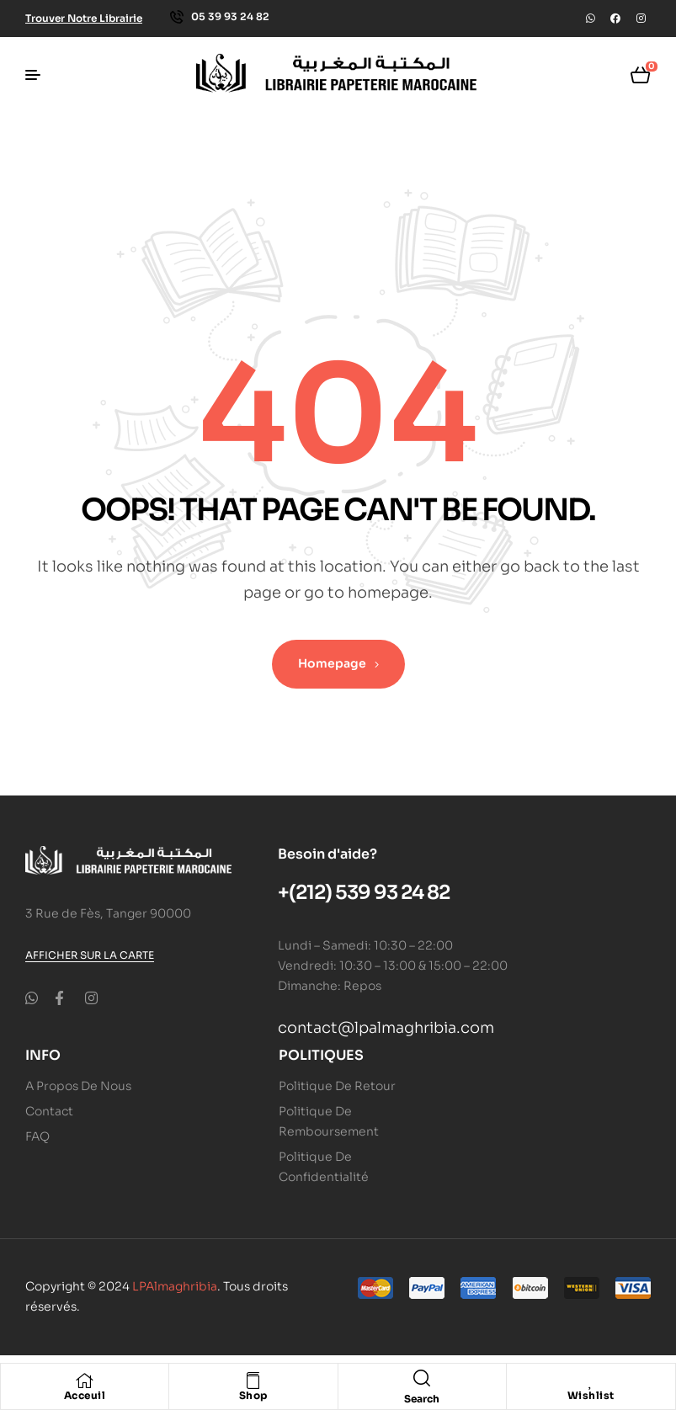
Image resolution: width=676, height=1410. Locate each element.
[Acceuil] (85, 1380)
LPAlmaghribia (174, 1286)
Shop (253, 1395)
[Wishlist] (591, 1380)
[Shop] (253, 1380)
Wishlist (591, 1395)
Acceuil (85, 1395)
